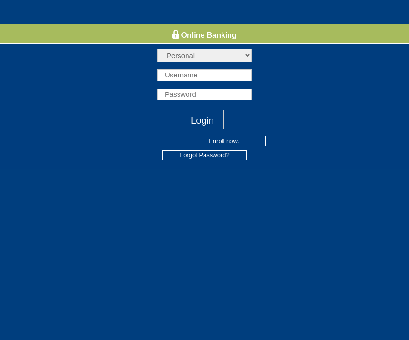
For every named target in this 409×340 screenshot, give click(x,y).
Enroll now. (224, 140)
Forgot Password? (204, 155)
